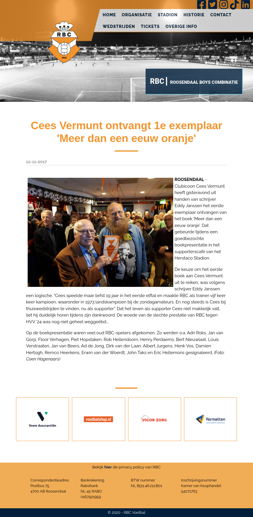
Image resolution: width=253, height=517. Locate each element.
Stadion (168, 15)
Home (109, 15)
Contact (221, 15)
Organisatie (137, 15)
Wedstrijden (119, 26)
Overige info (181, 26)
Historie (193, 15)
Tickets (150, 26)
